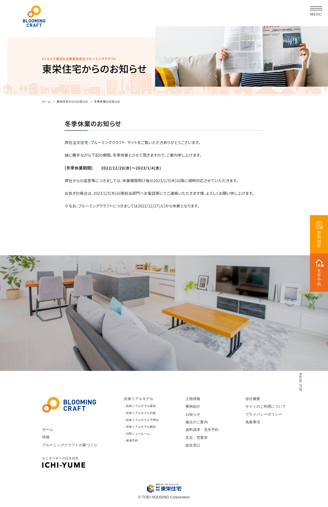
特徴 (46, 440)
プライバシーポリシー (262, 417)
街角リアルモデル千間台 (143, 423)
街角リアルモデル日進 (142, 416)
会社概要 (250, 402)
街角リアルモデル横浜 (142, 430)
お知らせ (192, 417)
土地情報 (192, 402)
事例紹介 (192, 410)
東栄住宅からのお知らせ (72, 101)
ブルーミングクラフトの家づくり (71, 448)
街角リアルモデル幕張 (142, 409)
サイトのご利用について (264, 410)
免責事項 (250, 425)
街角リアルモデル (139, 402)
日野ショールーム (139, 437)
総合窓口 (192, 448)
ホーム (46, 101)
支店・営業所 (196, 440)
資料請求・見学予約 (202, 433)
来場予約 (132, 444)
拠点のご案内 (196, 425)
